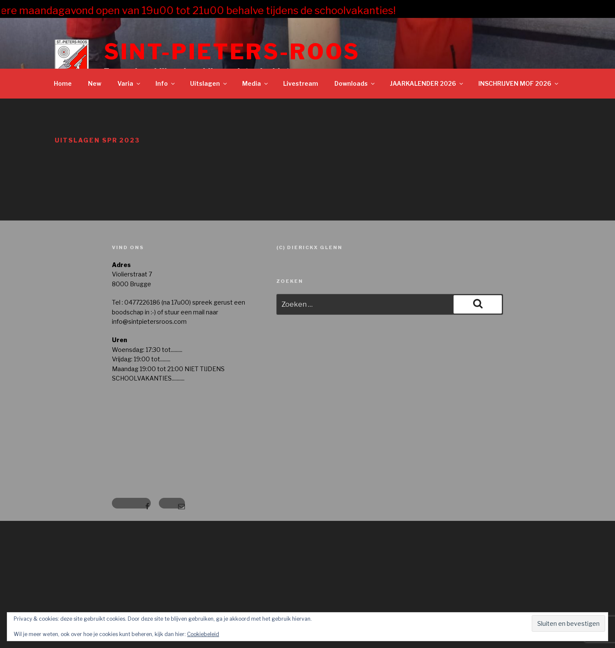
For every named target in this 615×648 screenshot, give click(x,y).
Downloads (355, 83)
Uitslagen (209, 83)
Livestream (300, 83)
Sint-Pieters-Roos (232, 51)
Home (63, 83)
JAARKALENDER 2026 (427, 83)
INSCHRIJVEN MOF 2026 (518, 83)
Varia (129, 83)
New (94, 83)
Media (255, 83)
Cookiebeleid (203, 634)
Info (165, 83)
